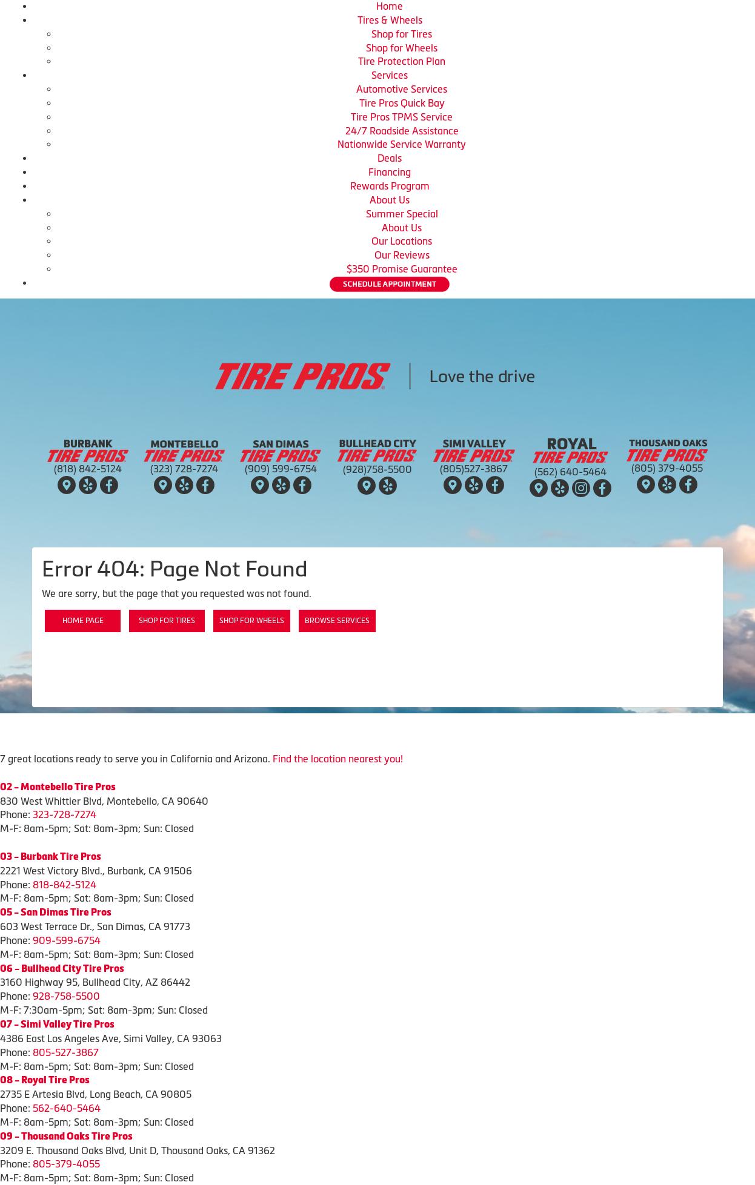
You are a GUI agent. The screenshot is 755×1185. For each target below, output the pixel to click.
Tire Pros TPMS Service (402, 116)
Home (389, 6)
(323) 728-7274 (184, 468)
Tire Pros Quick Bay (402, 102)
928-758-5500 (66, 996)
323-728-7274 (64, 814)
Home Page (83, 620)
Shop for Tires (401, 33)
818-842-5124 (64, 884)
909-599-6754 (67, 940)
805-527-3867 (66, 1052)
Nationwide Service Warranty (402, 144)
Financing (389, 172)
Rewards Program (390, 185)
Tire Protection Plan (401, 61)
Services (389, 75)
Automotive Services (401, 89)
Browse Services (337, 620)
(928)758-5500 (377, 469)
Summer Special (402, 213)
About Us (390, 199)
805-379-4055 (66, 1163)
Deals (390, 158)
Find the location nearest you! (338, 758)
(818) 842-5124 (88, 468)
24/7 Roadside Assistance (402, 130)
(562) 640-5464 (570, 471)
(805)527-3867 (474, 468)
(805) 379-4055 (667, 468)
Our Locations (401, 241)
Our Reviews (402, 254)
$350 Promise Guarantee (402, 268)
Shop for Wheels (401, 47)
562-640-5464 (67, 1108)
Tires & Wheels (390, 20)
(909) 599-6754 (281, 468)
